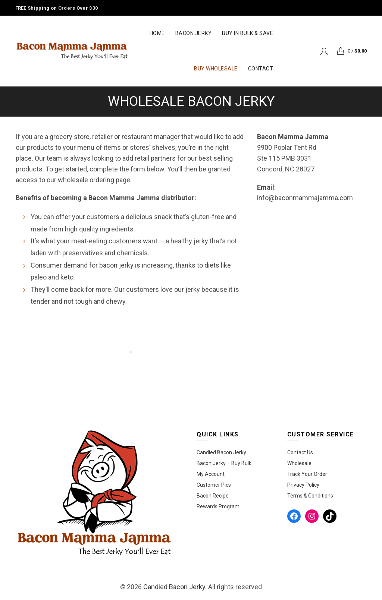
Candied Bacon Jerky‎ (174, 587)
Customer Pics (214, 485)
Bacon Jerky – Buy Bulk (224, 463)
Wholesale (299, 463)
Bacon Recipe (213, 496)
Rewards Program (218, 506)
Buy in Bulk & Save (247, 33)
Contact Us (300, 452)
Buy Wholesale (216, 69)
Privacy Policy (303, 485)
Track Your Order (307, 474)
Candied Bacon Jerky (221, 452)
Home (157, 33)
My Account (211, 474)
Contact (260, 69)
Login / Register (324, 51)
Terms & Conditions (310, 496)
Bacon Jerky (193, 33)
